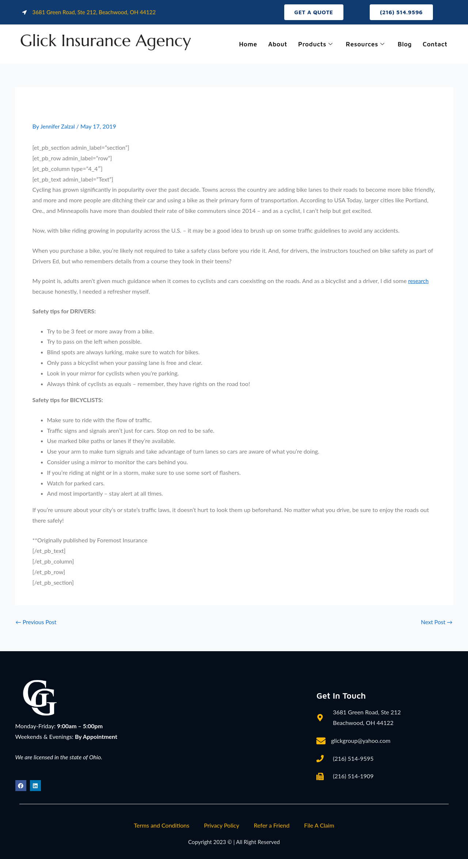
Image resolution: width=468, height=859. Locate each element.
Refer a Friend (272, 825)
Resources (363, 44)
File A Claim (319, 825)
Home (242, 44)
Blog (403, 44)
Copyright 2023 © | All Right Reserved (234, 841)
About (273, 44)
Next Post (436, 622)
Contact (434, 44)
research (419, 281)
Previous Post (37, 622)
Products (312, 44)
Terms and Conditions (161, 825)
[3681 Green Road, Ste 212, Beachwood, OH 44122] (218, 736)
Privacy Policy (221, 825)
